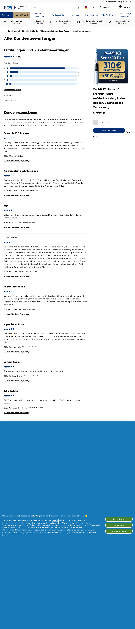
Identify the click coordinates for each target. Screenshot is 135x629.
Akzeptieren (119, 519)
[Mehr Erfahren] (91, 14)
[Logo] (15, 7)
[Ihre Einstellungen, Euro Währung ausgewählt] (89, 7)
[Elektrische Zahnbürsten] (40, 15)
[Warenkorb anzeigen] (124, 7)
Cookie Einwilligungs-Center (23, 532)
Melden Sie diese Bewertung (17, 160)
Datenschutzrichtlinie (11, 529)
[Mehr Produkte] (75, 14)
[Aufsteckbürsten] (58, 14)
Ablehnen (119, 525)
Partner (55, 520)
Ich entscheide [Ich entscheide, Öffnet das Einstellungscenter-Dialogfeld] (119, 531)
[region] (67, 525)
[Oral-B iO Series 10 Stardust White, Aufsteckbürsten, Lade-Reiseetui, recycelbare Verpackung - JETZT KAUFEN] (109, 130)
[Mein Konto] (106, 7)
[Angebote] (6, 14)
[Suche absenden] (78, 7)
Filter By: (7, 95)
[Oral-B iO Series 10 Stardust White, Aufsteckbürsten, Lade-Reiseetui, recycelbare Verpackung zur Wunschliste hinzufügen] (128, 130)
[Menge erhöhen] (109, 122)
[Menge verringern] (95, 122)
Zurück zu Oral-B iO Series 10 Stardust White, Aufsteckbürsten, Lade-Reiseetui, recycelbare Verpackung (49, 31)
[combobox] (55, 7)
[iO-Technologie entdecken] (125, 15)
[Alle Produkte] (107, 14)
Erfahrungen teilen (12, 89)
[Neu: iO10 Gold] (21, 14)
